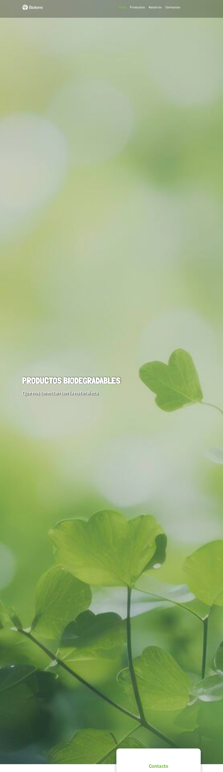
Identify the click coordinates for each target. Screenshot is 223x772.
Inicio (122, 7)
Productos (137, 7)
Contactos (173, 7)
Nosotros (155, 7)
